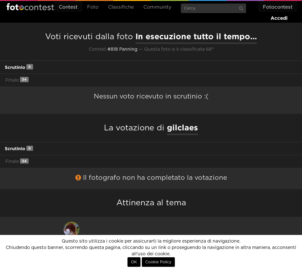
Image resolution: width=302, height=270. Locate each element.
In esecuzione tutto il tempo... (196, 36)
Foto (93, 7)
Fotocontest (30, 6)
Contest (68, 7)
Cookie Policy (158, 262)
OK (134, 262)
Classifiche (121, 7)
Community (157, 7)
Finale (17, 79)
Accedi (279, 18)
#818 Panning (122, 49)
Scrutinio (19, 66)
